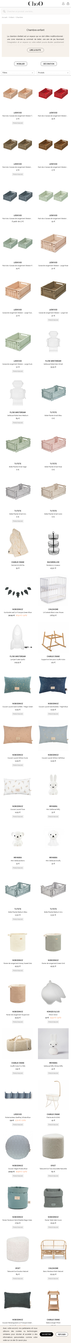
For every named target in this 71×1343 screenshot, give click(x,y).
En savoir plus (21, 1340)
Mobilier (21, 64)
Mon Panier (68, 3)
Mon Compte (63, 3)
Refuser (62, 1334)
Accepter (46, 1334)
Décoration (48, 64)
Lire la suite (35, 50)
